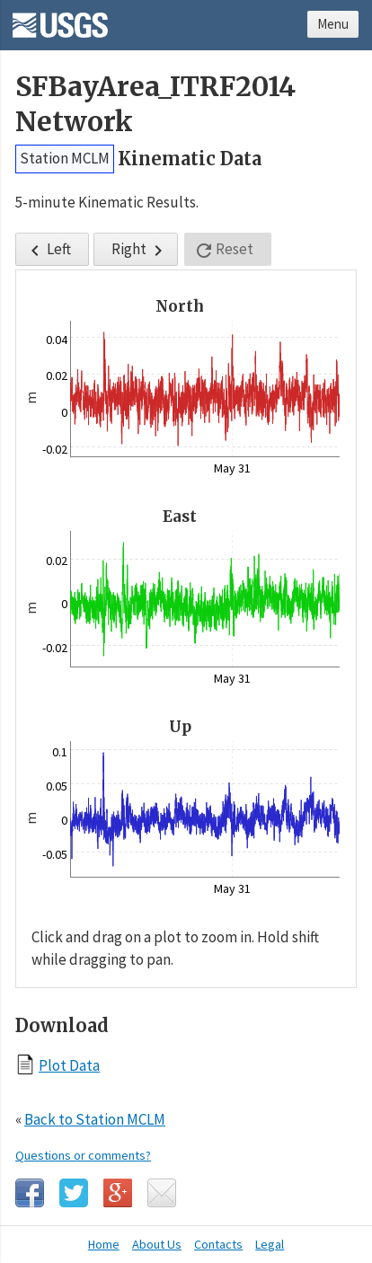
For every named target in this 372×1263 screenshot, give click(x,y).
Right (140, 250)
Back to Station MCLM (94, 1119)
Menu (333, 23)
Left (47, 250)
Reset (223, 250)
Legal (269, 1244)
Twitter (73, 1193)
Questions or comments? (83, 1155)
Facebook (29, 1193)
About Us (157, 1244)
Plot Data (69, 1064)
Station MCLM (65, 158)
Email (161, 1193)
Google (117, 1193)
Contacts (218, 1244)
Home (104, 1244)
